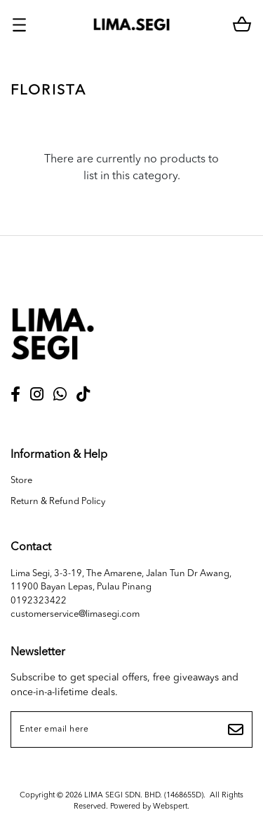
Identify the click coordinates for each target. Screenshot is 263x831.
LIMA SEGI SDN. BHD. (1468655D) (143, 795)
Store (21, 480)
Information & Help (59, 455)
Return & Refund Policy (58, 501)
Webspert (170, 807)
